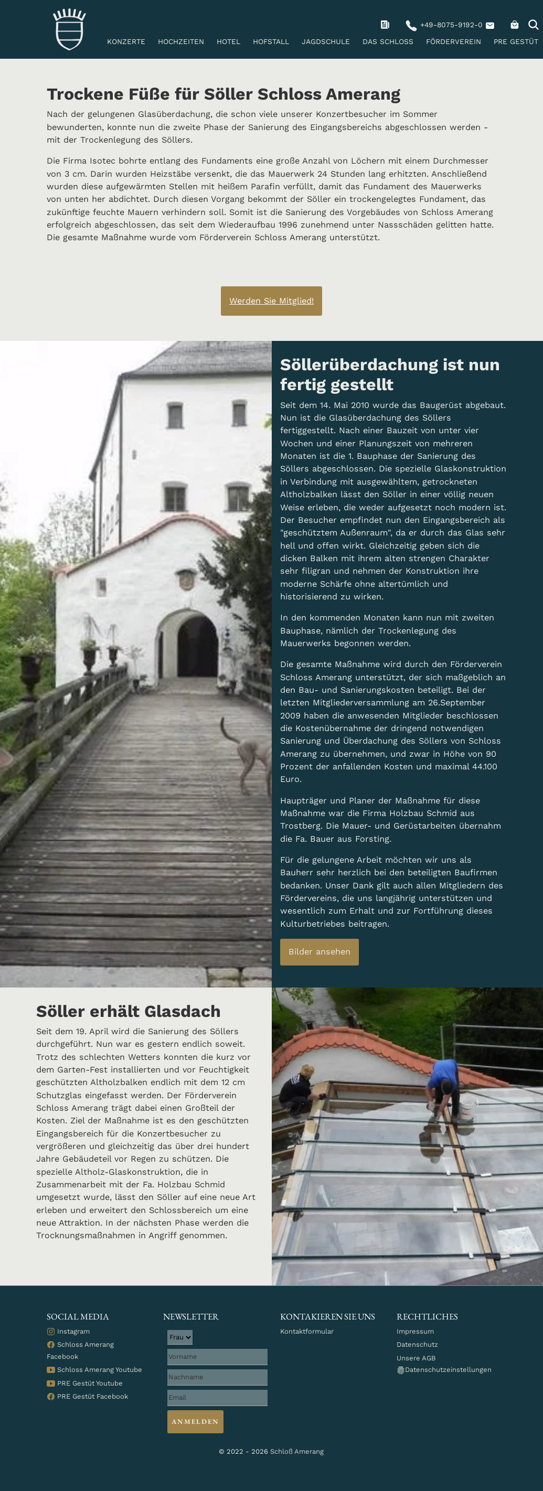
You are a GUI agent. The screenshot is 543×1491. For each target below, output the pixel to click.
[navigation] (386, 24)
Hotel (228, 41)
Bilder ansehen (319, 952)
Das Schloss (388, 41)
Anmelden (195, 1421)
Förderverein (453, 41)
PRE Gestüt (516, 41)
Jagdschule (326, 41)
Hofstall (271, 41)
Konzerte (126, 41)
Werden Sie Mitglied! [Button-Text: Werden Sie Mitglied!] (271, 301)
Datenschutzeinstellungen (444, 1370)
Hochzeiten (181, 41)
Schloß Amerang (297, 1451)
